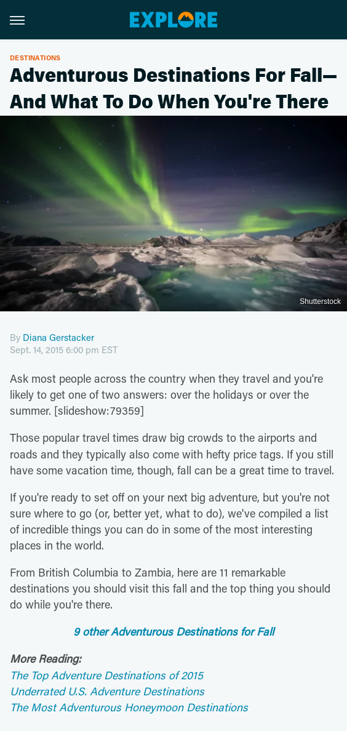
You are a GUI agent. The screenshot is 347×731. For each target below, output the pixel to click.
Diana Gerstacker (58, 337)
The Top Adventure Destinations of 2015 (106, 675)
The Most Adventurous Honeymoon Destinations (129, 707)
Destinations (35, 57)
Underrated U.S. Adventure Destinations (107, 691)
